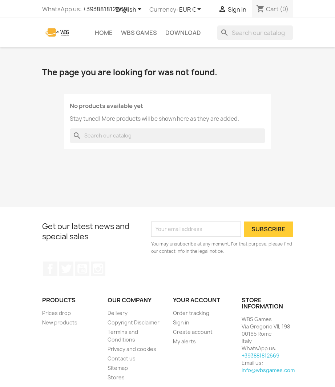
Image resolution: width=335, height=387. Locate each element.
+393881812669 (105, 9)
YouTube (82, 269)
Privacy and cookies (132, 349)
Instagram (98, 269)
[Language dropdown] (130, 9)
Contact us (122, 358)
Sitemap (118, 367)
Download (183, 33)
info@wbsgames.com (268, 370)
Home (104, 33)
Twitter (66, 269)
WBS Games (139, 33)
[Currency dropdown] (191, 9)
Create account (193, 331)
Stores (116, 377)
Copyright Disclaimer (134, 322)
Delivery (118, 313)
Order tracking (191, 313)
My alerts (184, 341)
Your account (196, 300)
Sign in (181, 322)
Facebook (50, 269)
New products (59, 322)
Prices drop (56, 313)
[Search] (255, 32)
